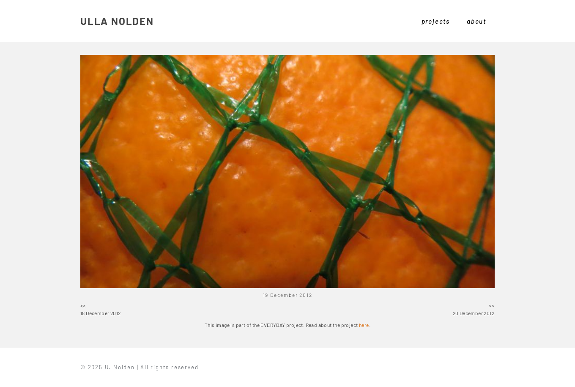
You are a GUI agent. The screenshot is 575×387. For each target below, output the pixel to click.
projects (436, 21)
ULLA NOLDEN (117, 21)
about (476, 21)
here (364, 325)
